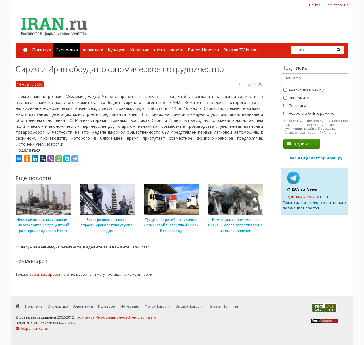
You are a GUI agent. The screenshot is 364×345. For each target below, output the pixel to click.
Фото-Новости (168, 50)
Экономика (67, 50)
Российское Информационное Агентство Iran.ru (115, 317)
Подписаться (301, 143)
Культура (116, 50)
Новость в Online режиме (308, 113)
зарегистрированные (49, 274)
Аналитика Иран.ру (303, 90)
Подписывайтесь (298, 196)
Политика (41, 50)
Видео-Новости (203, 50)
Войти (314, 4)
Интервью (140, 50)
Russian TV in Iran (240, 50)
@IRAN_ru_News (302, 189)
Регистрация (336, 4)
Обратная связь (32, 328)
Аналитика (92, 50)
